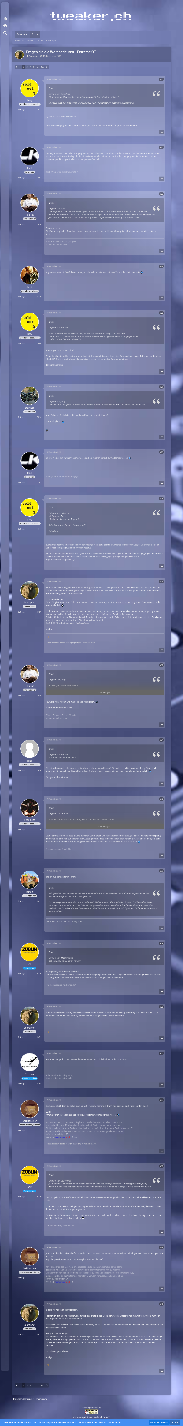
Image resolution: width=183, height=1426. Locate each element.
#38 (161, 1166)
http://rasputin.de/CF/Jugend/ (59, 559)
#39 (161, 1247)
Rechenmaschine (123, 1128)
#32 (161, 799)
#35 (161, 1006)
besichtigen (60, 1134)
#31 (161, 739)
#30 (161, 665)
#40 (161, 1304)
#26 (161, 386)
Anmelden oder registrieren (4, 25)
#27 (161, 452)
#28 (161, 498)
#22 (161, 147)
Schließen (175, 1422)
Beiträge (21, 109)
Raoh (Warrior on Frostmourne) (60, 172)
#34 (161, 943)
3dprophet (34, 56)
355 (42, 67)
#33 (161, 871)
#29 (161, 581)
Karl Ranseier (74, 1144)
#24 (161, 266)
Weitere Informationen (159, 1422)
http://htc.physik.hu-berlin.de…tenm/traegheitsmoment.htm (73, 1259)
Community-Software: (91, 1417)
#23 (161, 193)
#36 (161, 1053)
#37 (161, 1100)
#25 (161, 312)
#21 (161, 79)
